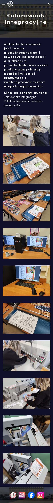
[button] (3, 4)
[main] (26, 18)
